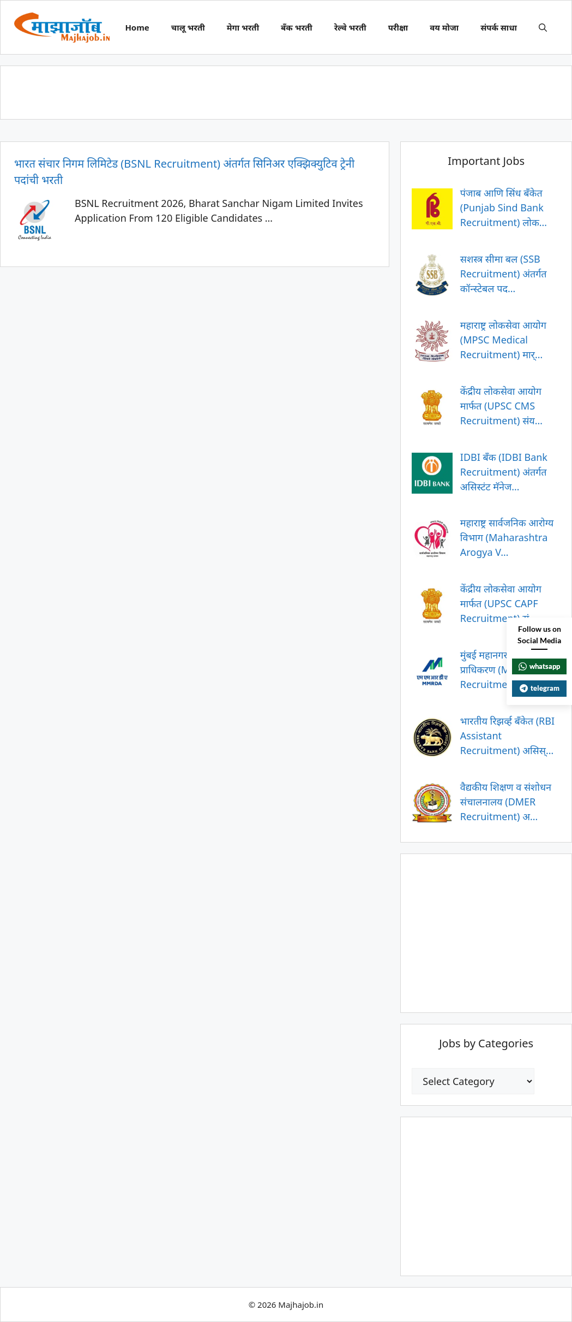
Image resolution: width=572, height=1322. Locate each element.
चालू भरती (188, 27)
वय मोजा (444, 27)
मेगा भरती (243, 27)
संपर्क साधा (498, 27)
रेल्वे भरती (350, 27)
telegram (539, 688)
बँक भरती (296, 27)
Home (137, 27)
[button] (543, 27)
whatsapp (539, 666)
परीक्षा (398, 27)
